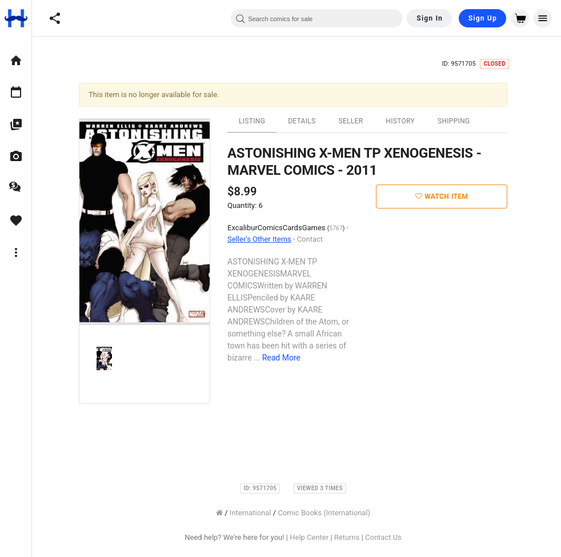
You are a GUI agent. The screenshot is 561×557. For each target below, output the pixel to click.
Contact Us (386, 537)
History (403, 121)
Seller (354, 121)
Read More (285, 357)
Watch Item (445, 197)
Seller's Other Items (263, 239)
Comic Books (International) (327, 512)
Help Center (312, 537)
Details (305, 121)
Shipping (457, 121)
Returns (350, 537)
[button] (55, 18)
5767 (339, 228)
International (254, 512)
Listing (255, 121)
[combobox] (316, 18)
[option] (15, 61)
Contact (313, 239)
